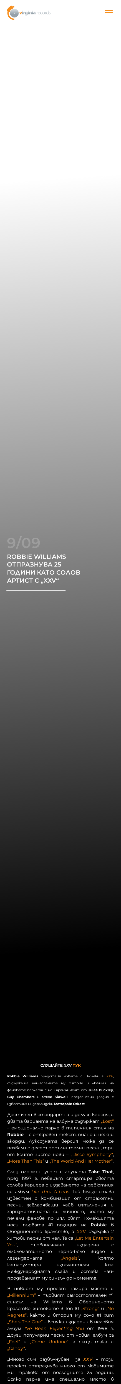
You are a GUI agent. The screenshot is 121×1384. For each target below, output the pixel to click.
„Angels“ (69, 1258)
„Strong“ (90, 1308)
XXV (109, 1076)
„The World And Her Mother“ (81, 1161)
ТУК (77, 1065)
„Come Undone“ (49, 1341)
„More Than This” (25, 1161)
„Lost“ (107, 1121)
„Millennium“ (21, 1295)
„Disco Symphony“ (92, 1154)
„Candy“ (16, 1348)
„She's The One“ (25, 1321)
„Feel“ (13, 1341)
